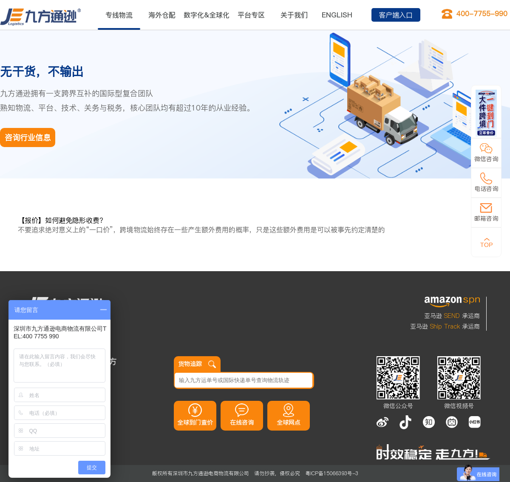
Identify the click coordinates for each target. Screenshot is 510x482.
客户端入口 (396, 15)
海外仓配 (162, 15)
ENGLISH (337, 15)
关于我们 (294, 15)
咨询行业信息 (28, 137)
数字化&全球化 (207, 15)
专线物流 (119, 15)
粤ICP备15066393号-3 (331, 473)
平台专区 (251, 15)
